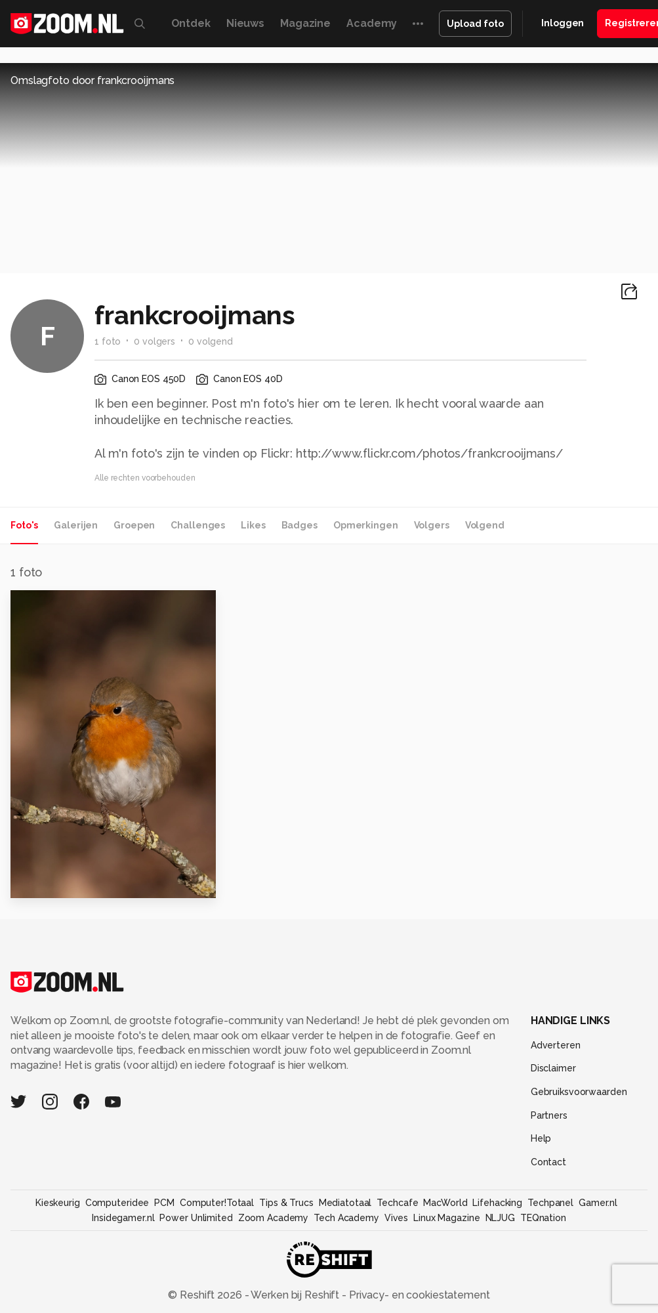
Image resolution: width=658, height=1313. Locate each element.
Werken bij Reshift (295, 1295)
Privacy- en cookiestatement (418, 1295)
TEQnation (543, 1218)
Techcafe (397, 1202)
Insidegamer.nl (123, 1218)
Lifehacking (497, 1202)
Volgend (484, 525)
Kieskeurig (57, 1202)
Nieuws (245, 23)
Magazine (305, 23)
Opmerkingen (365, 525)
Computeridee (117, 1202)
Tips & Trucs (286, 1202)
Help (541, 1138)
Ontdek (191, 23)
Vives (396, 1218)
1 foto (107, 341)
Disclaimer (553, 1068)
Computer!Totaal (217, 1202)
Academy (371, 23)
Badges (299, 525)
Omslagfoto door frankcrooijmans (92, 80)
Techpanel (550, 1202)
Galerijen (76, 525)
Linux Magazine (446, 1218)
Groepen (134, 525)
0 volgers (154, 341)
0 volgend (210, 341)
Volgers (431, 525)
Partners (549, 1115)
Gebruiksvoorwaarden (579, 1092)
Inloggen (562, 23)
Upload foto (475, 23)
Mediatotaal (345, 1202)
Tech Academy (346, 1218)
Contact (548, 1162)
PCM (164, 1202)
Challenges (198, 525)
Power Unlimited (195, 1218)
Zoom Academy (273, 1218)
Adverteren (556, 1045)
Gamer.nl (598, 1202)
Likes (253, 525)
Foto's (24, 525)
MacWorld (445, 1202)
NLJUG (500, 1218)
